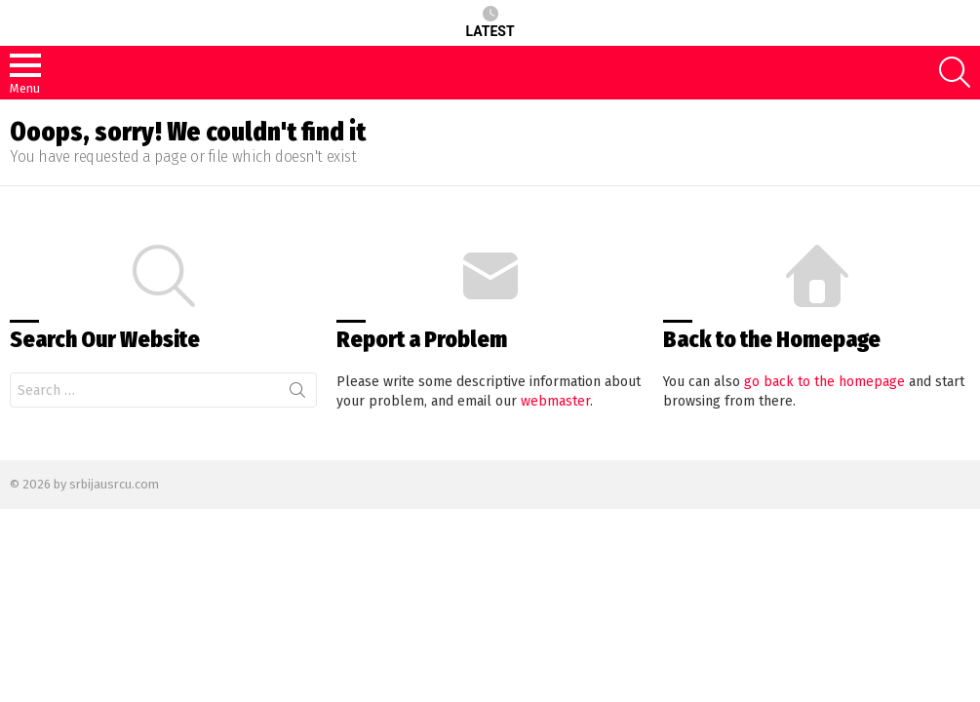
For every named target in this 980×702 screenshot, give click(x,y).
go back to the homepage (824, 381)
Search (297, 393)
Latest (489, 22)
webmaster (555, 401)
